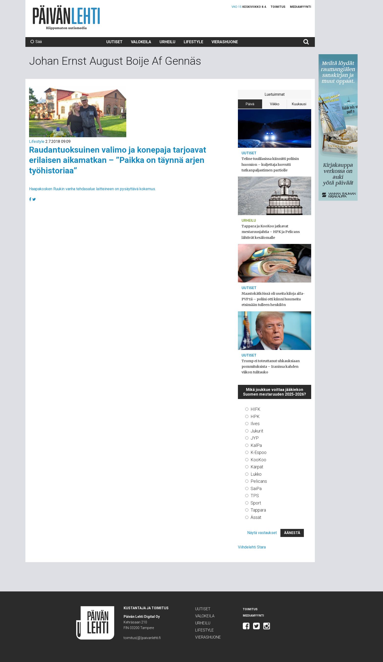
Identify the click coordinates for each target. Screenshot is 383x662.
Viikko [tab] (274, 104)
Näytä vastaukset (262, 532)
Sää (36, 41)
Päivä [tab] (250, 104)
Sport (256, 502)
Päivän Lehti (66, 17)
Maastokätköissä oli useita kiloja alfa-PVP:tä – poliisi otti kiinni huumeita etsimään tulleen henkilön (273, 299)
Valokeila (141, 42)
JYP (255, 438)
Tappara (258, 510)
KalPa (256, 445)
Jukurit (257, 430)
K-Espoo (258, 452)
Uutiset (114, 42)
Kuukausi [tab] (299, 104)
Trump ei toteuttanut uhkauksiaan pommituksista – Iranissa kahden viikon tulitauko (271, 366)
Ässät (256, 517)
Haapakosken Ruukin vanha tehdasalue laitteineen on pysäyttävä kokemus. (92, 189)
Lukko (256, 474)
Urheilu (167, 42)
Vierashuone (225, 42)
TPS (255, 495)
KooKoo (258, 459)
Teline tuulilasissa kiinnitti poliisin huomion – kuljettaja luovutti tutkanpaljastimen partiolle (270, 164)
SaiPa (256, 488)
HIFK (255, 409)
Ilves (255, 423)
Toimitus (278, 7)
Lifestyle (193, 42)
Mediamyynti (300, 7)
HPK (255, 416)
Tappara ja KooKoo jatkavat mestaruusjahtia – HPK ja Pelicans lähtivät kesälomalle (271, 232)
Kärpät (257, 466)
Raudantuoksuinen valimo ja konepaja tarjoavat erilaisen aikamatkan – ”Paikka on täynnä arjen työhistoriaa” (117, 160)
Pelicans (259, 481)
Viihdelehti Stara (252, 547)
